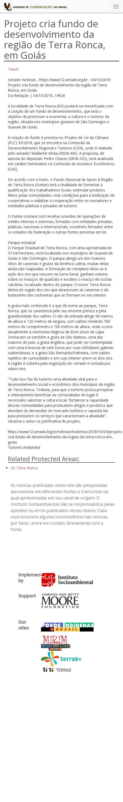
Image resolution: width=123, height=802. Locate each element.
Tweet (13, 69)
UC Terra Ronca (24, 467)
